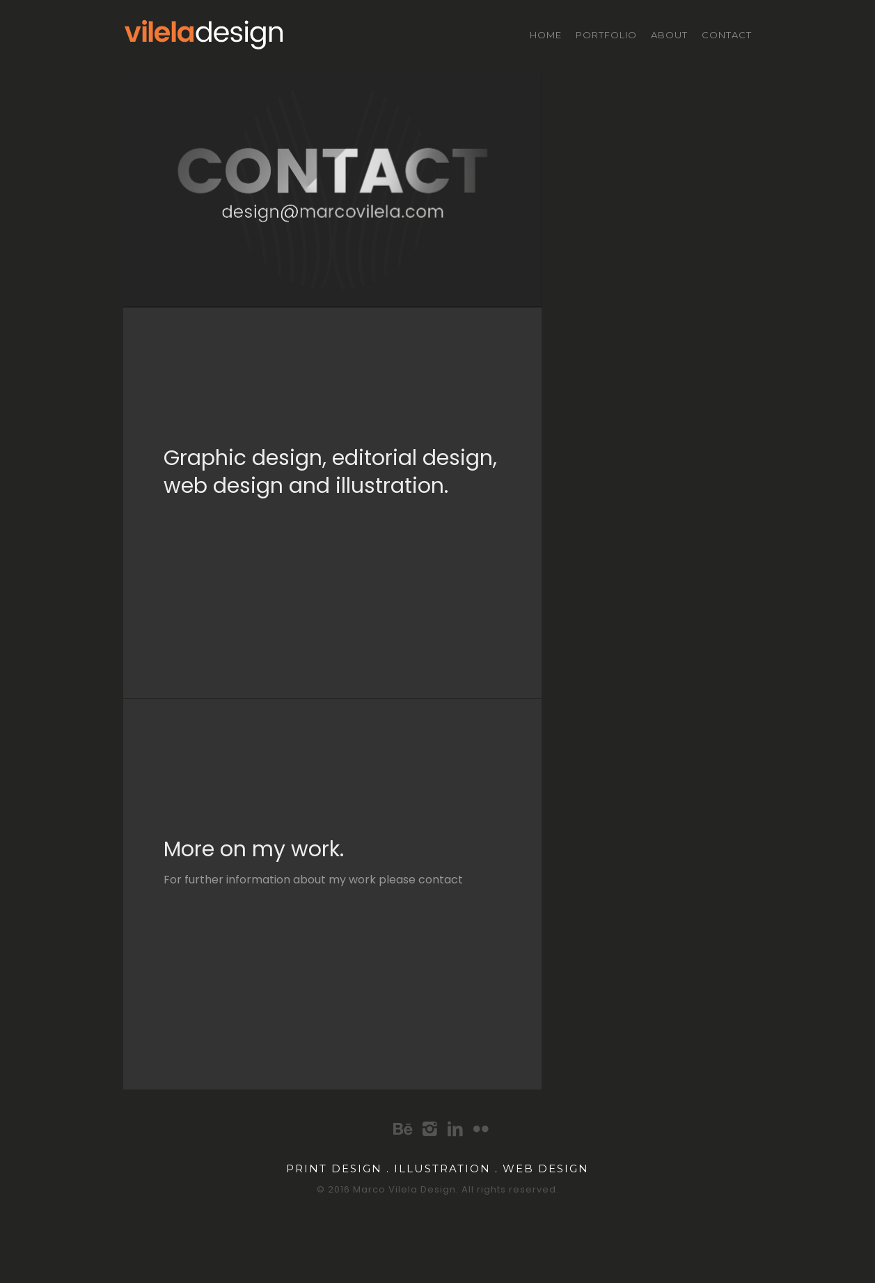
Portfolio (606, 34)
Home (546, 34)
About (669, 34)
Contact (727, 34)
